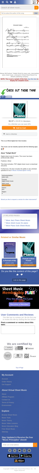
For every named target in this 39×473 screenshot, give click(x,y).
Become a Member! (19, 304)
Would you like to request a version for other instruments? (19, 199)
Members (26, 121)
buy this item (32, 79)
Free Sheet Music (8, 429)
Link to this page (19, 280)
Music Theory (7, 420)
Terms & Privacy (8, 402)
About (4, 394)
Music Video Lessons (10, 423)
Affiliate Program (8, 397)
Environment (6, 405)
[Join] (35, 445)
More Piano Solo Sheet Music (18, 226)
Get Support (6, 384)
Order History (7, 382)
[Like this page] (17, 275)
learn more (26, 170)
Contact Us (6, 400)
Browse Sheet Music (9, 415)
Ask (36, 13)
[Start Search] (36, 7)
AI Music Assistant (17, 170)
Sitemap (5, 432)
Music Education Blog (10, 426)
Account (5, 379)
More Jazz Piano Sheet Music (18, 220)
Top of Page (19, 367)
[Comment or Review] (18, 330)
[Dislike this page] (21, 275)
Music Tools (6, 418)
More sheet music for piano (17, 223)
